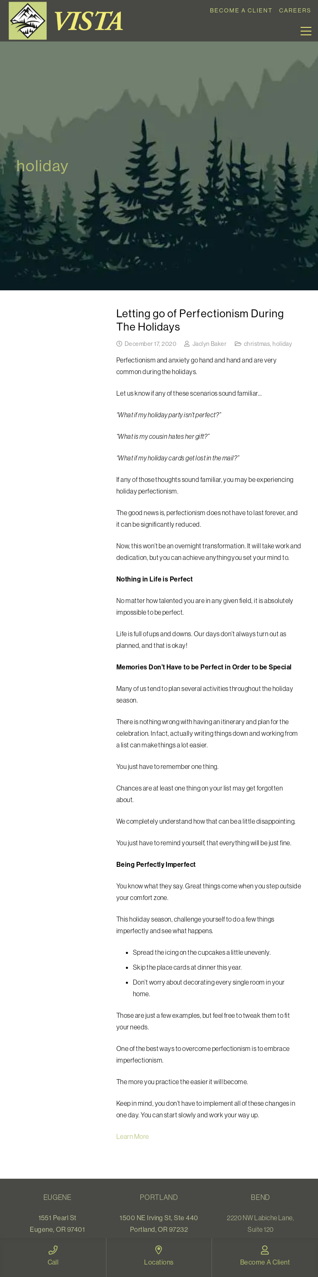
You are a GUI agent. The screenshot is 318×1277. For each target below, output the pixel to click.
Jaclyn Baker (210, 344)
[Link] (69, 20)
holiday (282, 344)
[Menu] (306, 31)
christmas (257, 344)
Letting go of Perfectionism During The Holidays (200, 319)
